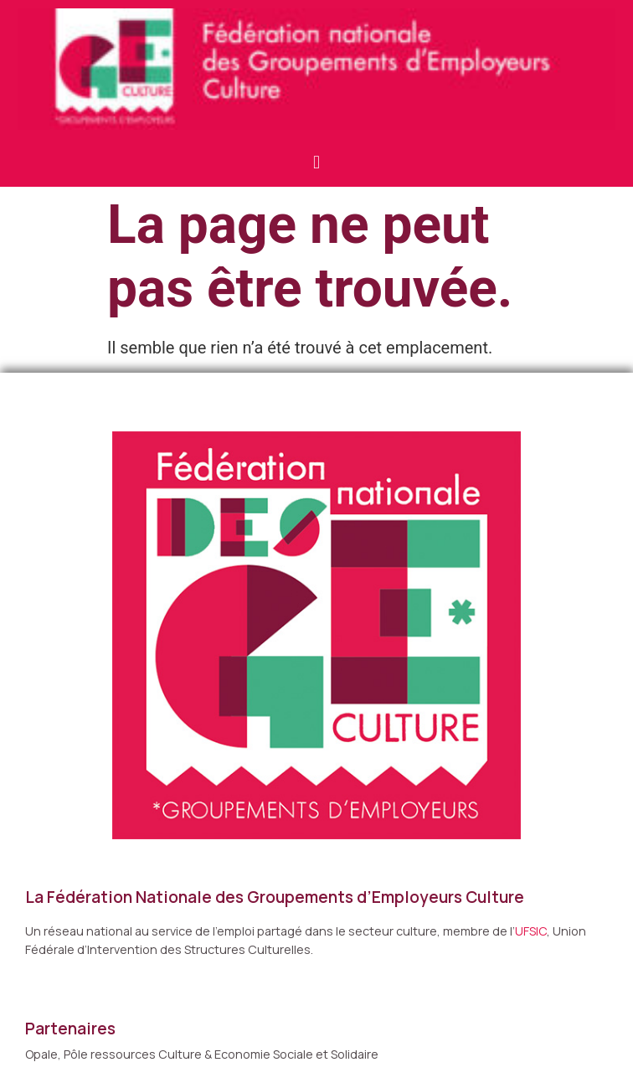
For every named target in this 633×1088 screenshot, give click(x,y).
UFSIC (531, 931)
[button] (316, 162)
